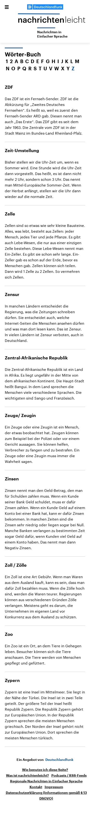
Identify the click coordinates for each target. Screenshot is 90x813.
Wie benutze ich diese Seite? (45, 769)
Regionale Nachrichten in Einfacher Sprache (46, 781)
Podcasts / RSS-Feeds (69, 775)
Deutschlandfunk (59, 759)
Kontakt (36, 787)
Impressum (54, 787)
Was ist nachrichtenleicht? (27, 775)
